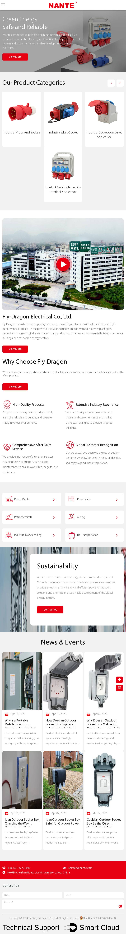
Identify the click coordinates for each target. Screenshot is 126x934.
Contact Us (50, 610)
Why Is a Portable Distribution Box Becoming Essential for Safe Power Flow (20, 723)
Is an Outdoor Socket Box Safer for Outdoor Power (63, 821)
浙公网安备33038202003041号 (98, 918)
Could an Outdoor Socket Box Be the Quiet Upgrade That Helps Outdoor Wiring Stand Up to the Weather (104, 822)
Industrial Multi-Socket (63, 132)
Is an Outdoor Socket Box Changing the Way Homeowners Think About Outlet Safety (22, 822)
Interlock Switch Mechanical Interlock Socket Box (63, 190)
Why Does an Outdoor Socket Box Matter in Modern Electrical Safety (103, 723)
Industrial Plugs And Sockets (21, 132)
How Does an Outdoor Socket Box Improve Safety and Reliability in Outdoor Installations (61, 723)
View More (15, 56)
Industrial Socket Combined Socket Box (104, 135)
